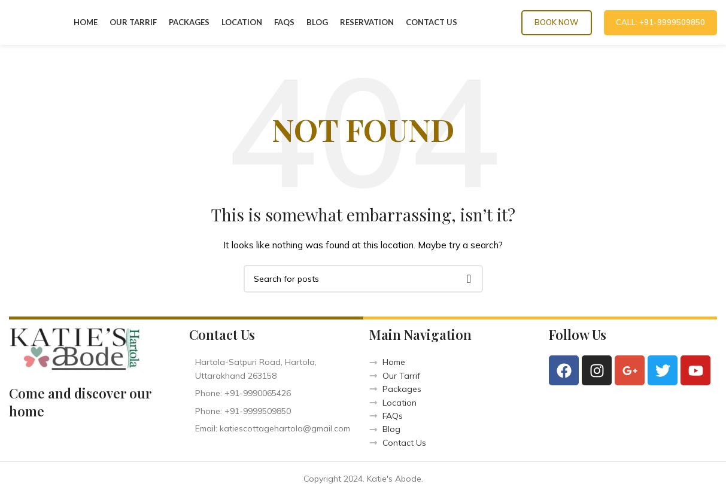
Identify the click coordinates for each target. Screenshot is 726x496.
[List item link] (273, 393)
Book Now (556, 22)
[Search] (363, 279)
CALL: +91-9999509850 (660, 22)
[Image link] (75, 347)
